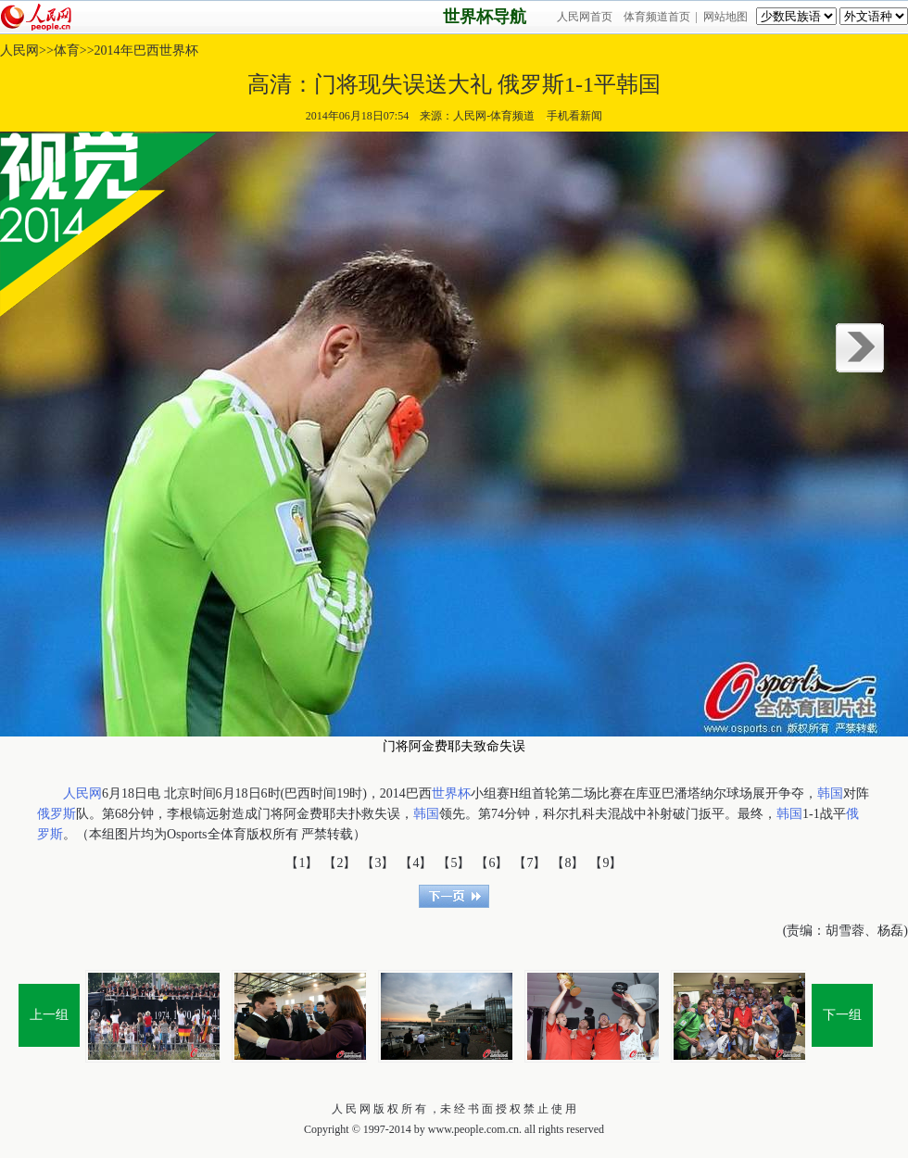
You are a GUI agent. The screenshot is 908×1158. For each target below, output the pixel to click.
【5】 (453, 863)
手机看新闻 (574, 115)
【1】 (301, 863)
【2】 (339, 863)
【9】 (605, 863)
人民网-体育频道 (494, 115)
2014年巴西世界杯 (146, 50)
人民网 (19, 50)
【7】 (529, 863)
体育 (67, 50)
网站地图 (725, 16)
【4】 (415, 863)
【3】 (377, 863)
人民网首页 (584, 16)
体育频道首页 (657, 16)
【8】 (567, 863)
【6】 (491, 863)
